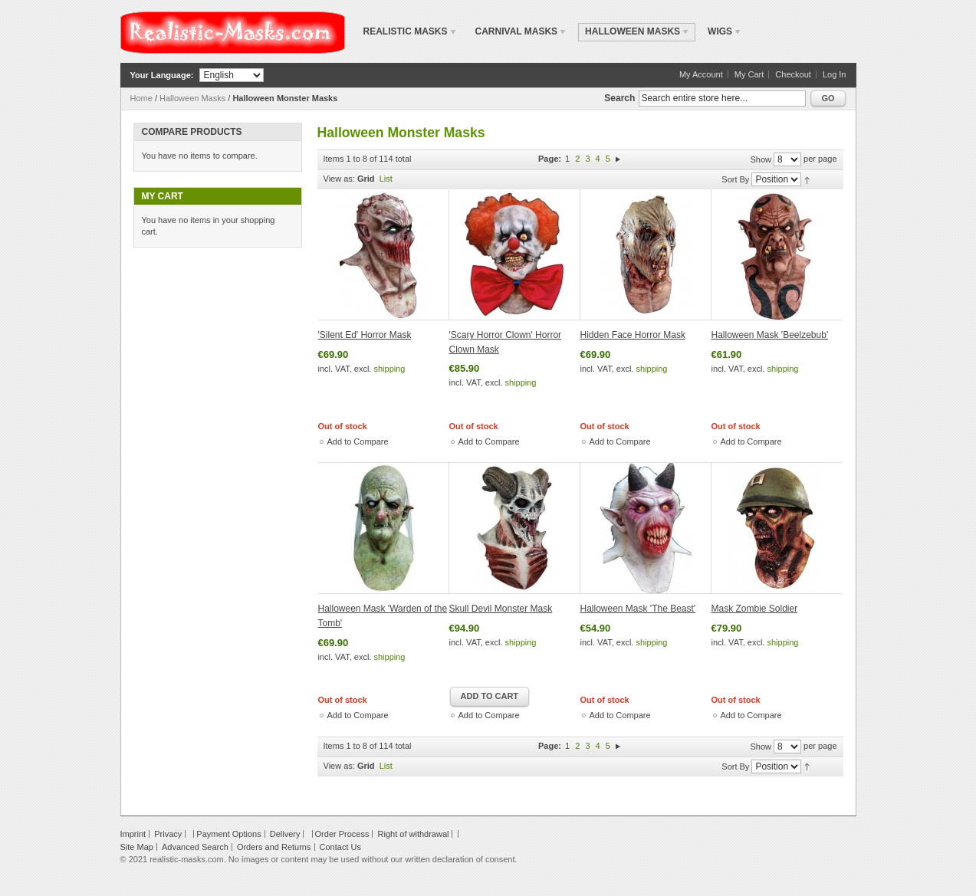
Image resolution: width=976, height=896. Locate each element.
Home (141, 98)
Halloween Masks (192, 98)
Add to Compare (358, 441)
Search (619, 98)
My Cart (749, 74)
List (386, 178)
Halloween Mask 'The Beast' (638, 608)
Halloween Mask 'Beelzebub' (770, 335)
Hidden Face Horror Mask (632, 335)
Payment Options (228, 834)
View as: (339, 178)
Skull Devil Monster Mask (501, 608)
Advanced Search (195, 847)
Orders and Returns (274, 847)
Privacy (168, 834)
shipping (389, 368)
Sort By (735, 179)
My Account (701, 74)
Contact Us (340, 847)
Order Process (342, 834)
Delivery (285, 834)
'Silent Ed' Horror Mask (365, 335)
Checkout (792, 74)
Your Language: (162, 75)
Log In (834, 74)
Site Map (136, 847)
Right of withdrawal (413, 834)
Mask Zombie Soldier (754, 608)
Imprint (133, 834)
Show (760, 159)
